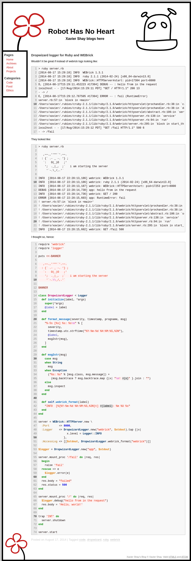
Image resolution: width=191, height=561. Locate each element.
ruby (105, 539)
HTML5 (172, 557)
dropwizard (94, 539)
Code (9, 82)
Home (9, 59)
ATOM (184, 557)
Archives (11, 63)
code (82, 539)
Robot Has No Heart (81, 31)
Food (9, 86)
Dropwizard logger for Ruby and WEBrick (62, 55)
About (9, 67)
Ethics (10, 90)
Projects (11, 71)
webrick (115, 539)
